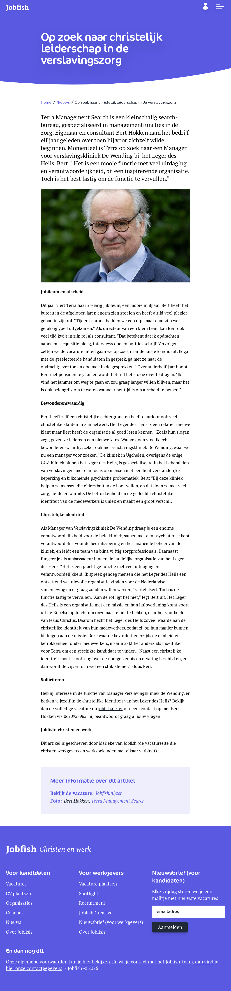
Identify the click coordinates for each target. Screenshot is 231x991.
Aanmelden (170, 927)
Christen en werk (65, 849)
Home (46, 102)
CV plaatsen (18, 893)
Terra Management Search (118, 801)
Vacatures (16, 884)
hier (87, 962)
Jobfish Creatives (97, 913)
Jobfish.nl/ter (109, 793)
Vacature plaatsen (98, 884)
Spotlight (88, 893)
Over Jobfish (19, 932)
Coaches (14, 913)
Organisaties (19, 903)
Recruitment (92, 903)
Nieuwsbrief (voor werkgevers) (111, 922)
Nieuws (63, 102)
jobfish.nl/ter (110, 709)
